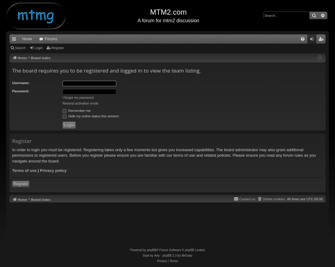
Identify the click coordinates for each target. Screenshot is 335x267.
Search (20, 48)
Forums (51, 39)
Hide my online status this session (91, 116)
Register (58, 48)
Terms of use (24, 170)
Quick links (15, 40)
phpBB (151, 250)
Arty (157, 255)
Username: (21, 83)
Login (38, 48)
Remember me (77, 110)
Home (27, 39)
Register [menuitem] (322, 40)
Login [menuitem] (313, 40)
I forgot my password (78, 97)
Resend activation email (80, 103)
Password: (20, 91)
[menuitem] (302, 39)
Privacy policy (53, 170)
